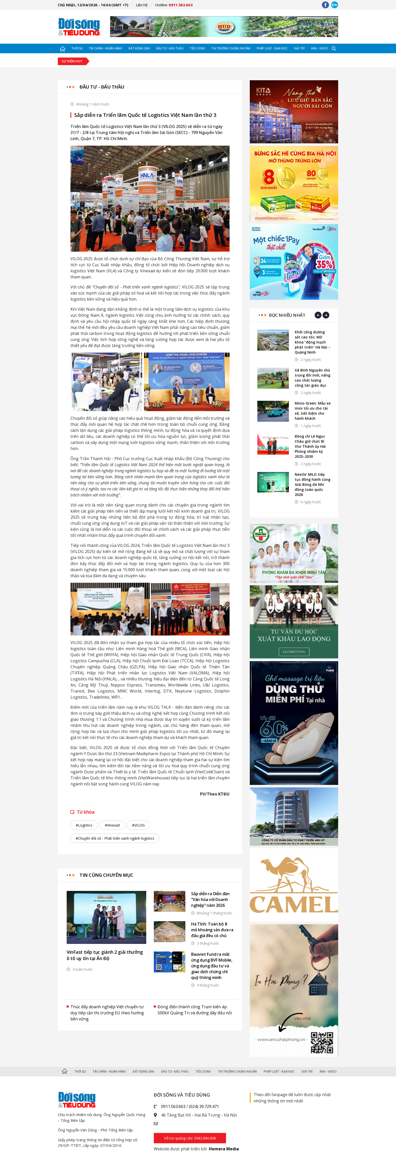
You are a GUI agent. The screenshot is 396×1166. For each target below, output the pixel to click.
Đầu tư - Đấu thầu (170, 48)
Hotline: (174, 4)
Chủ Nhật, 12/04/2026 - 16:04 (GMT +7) (93, 4)
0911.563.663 (173, 1106)
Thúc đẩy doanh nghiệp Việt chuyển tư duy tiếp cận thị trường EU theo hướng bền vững (107, 1013)
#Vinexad (112, 825)
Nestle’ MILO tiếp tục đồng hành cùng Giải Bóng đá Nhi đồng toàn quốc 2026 (312, 484)
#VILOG (138, 825)
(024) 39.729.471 (204, 1106)
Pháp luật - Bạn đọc (272, 48)
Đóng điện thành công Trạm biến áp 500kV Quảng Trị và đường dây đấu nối (195, 1010)
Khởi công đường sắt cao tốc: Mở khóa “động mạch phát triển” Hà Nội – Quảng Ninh (312, 342)
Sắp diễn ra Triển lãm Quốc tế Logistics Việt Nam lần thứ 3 (145, 115)
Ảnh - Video (319, 48)
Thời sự (77, 48)
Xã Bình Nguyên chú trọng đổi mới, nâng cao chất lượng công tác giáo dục (312, 378)
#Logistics (84, 825)
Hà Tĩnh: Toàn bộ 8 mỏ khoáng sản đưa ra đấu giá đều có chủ (212, 929)
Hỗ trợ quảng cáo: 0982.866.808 (190, 1138)
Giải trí (299, 48)
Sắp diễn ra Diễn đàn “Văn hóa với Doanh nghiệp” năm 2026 (210, 899)
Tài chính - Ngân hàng (105, 48)
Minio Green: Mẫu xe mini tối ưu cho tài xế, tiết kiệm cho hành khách (313, 411)
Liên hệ (141, 4)
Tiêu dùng (197, 48)
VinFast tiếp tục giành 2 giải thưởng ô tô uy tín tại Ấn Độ (105, 955)
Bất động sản (139, 48)
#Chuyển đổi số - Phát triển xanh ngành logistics (115, 838)
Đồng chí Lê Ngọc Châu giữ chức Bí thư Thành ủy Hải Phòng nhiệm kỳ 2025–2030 (310, 446)
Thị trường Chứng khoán (230, 48)
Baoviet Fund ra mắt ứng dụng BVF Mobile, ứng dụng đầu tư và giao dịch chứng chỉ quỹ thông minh (211, 965)
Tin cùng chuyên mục (106, 875)
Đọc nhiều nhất (287, 315)
